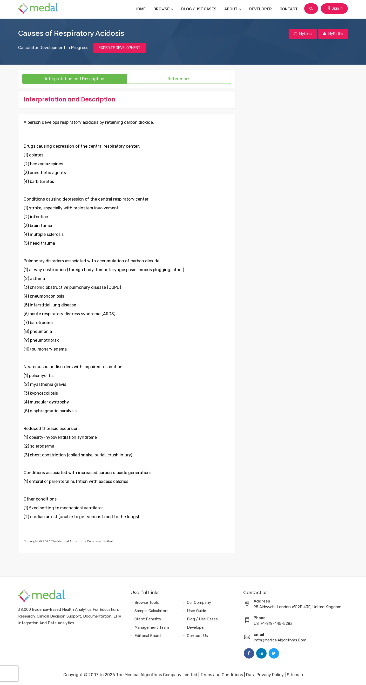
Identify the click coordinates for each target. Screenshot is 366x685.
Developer (261, 9)
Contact (289, 9)
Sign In (334, 9)
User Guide (196, 611)
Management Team (151, 628)
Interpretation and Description (74, 79)
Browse (164, 9)
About (233, 9)
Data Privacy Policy (265, 675)
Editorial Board (147, 636)
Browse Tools (146, 603)
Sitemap (295, 675)
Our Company (199, 603)
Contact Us (197, 636)
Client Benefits (147, 619)
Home (140, 9)
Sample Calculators (151, 611)
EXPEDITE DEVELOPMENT (119, 48)
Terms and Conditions (221, 675)
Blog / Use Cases (199, 9)
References (179, 79)
